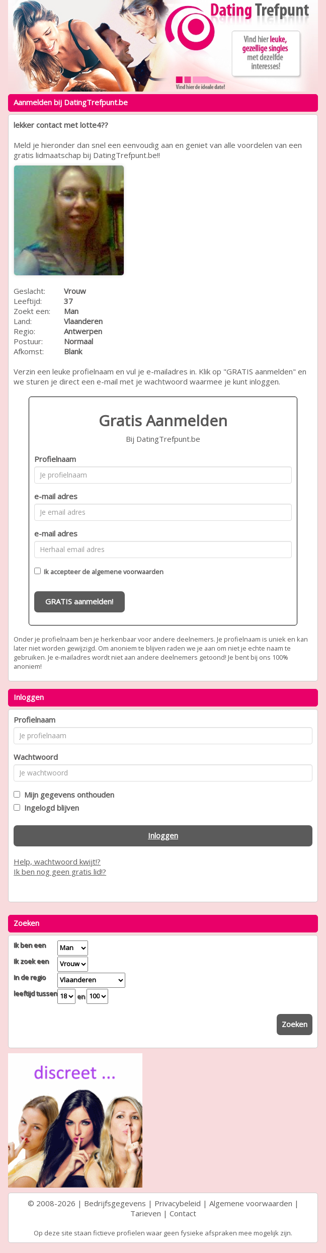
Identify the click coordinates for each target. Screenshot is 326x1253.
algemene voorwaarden (128, 571)
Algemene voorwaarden (250, 1203)
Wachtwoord (36, 757)
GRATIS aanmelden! (79, 601)
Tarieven (145, 1213)
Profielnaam (55, 459)
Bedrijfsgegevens (115, 1203)
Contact (183, 1213)
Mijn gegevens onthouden (67, 795)
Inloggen (163, 835)
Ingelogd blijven (49, 808)
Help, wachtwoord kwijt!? (57, 861)
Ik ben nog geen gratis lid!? (60, 872)
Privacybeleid (177, 1203)
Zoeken (294, 1024)
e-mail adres (55, 496)
